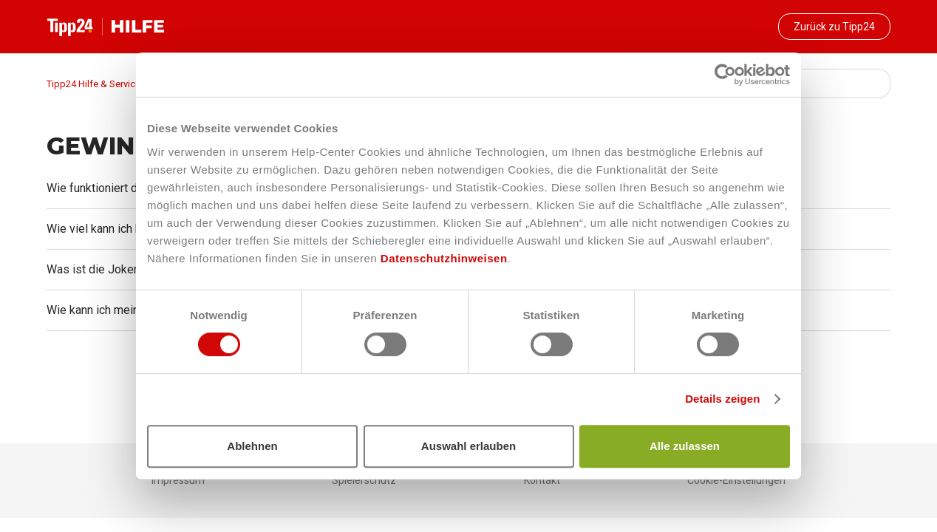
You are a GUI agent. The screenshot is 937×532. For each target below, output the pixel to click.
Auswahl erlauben (468, 446)
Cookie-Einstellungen (736, 480)
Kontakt (542, 480)
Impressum (178, 480)
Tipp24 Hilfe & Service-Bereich (111, 83)
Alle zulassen (685, 446)
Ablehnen (252, 446)
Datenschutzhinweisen (444, 258)
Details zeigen (722, 398)
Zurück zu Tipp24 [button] (834, 27)
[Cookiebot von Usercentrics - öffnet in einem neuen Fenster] (725, 75)
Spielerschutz (364, 480)
